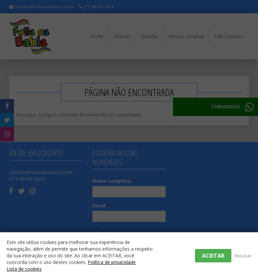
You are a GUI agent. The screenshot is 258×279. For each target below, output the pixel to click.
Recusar (243, 256)
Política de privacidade (112, 262)
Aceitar (213, 255)
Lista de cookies (24, 269)
